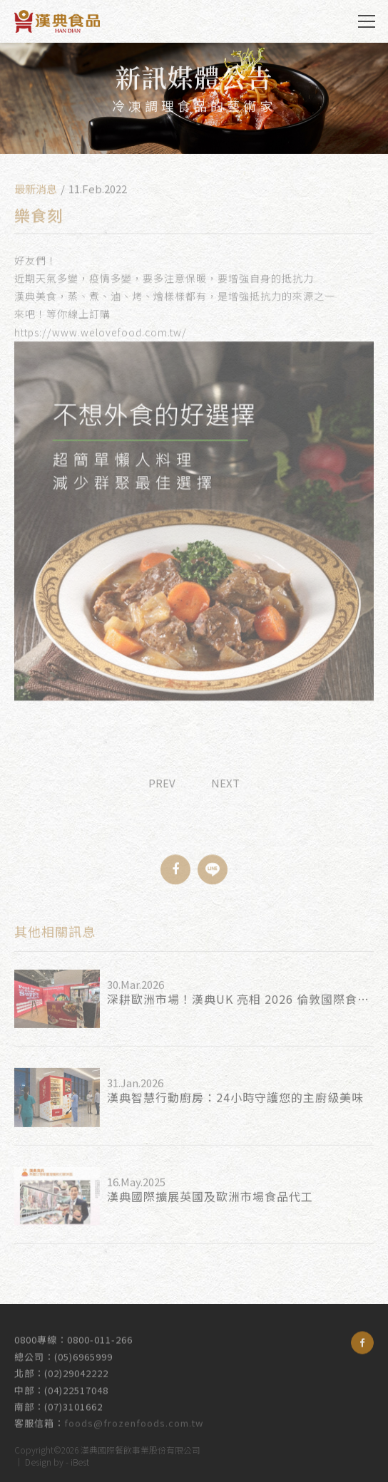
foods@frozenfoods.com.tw (133, 1417)
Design (38, 1460)
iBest (80, 1460)
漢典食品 (57, 21)
